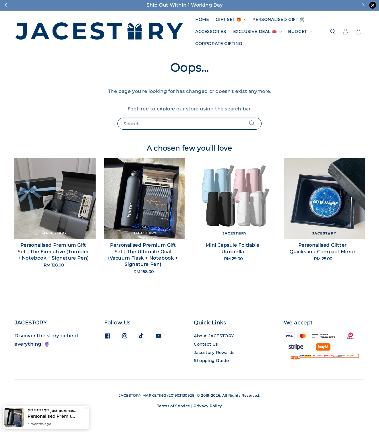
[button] (333, 31)
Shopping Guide (211, 360)
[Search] (252, 123)
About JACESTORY (214, 335)
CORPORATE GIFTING (218, 43)
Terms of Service (173, 406)
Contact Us (206, 344)
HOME (202, 19)
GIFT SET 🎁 (228, 19)
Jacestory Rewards (214, 352)
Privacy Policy (208, 406)
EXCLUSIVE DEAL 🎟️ (255, 31)
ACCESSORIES (210, 31)
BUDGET (297, 31)
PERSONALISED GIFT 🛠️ (278, 19)
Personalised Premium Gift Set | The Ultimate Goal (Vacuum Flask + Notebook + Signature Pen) (53, 416)
